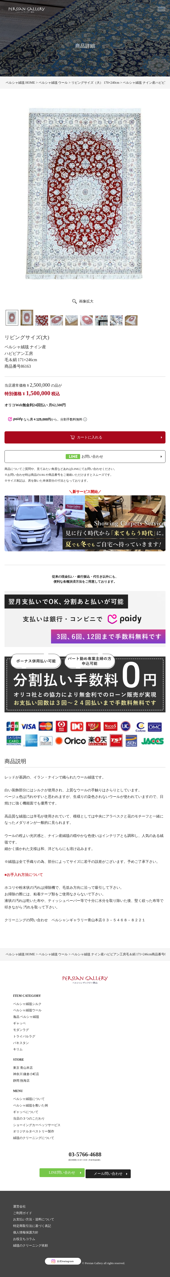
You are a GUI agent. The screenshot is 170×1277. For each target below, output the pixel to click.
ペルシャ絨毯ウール (27, 1010)
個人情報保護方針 (25, 1232)
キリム (18, 1049)
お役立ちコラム (24, 1239)
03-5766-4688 (85, 1154)
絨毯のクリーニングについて (33, 1138)
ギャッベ (19, 1023)
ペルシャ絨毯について (29, 1099)
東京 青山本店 (23, 1067)
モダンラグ (21, 1030)
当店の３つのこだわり (29, 1118)
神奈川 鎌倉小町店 (26, 1074)
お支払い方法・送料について (33, 1219)
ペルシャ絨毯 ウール (53, 82)
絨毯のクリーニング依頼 (30, 1245)
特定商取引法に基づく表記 (32, 1226)
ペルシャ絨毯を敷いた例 (30, 1105)
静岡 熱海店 (21, 1080)
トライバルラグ (24, 1036)
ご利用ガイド (22, 1213)
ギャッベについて (25, 1112)
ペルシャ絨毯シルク (27, 1004)
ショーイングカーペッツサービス (37, 1125)
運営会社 (19, 1206)
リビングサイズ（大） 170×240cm (95, 82)
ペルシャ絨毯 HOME (20, 82)
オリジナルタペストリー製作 (33, 1131)
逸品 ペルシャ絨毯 (26, 1016)
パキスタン (21, 1043)
